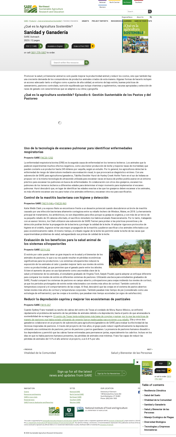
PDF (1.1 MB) (31, 46)
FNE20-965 (60, 203)
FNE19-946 (47, 203)
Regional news (29, 400)
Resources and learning (32, 394)
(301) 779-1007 (38, 52)
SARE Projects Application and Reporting (38, 402)
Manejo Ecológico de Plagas (159, 417)
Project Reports (100, 12)
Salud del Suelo (152, 395)
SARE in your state (30, 397)
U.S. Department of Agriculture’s (36, 423)
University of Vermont (106, 425)
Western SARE (75, 402)
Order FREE (160, 370)
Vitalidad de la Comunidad (158, 399)
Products (32, 21)
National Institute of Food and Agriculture (60, 423)
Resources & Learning (121, 12)
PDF (161, 363)
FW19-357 (45, 304)
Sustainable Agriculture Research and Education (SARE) (60, 421)
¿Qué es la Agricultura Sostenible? (49, 21)
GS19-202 (45, 249)
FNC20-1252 (46, 157)
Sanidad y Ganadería (154, 404)
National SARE (75, 392)
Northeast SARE (75, 397)
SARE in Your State (143, 12)
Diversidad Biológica (155, 421)
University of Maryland (115, 421)
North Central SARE (77, 394)
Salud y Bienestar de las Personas (156, 411)
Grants (85, 12)
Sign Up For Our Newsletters (108, 373)
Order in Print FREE (81, 46)
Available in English (55, 46)
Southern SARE (75, 400)
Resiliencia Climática (155, 390)
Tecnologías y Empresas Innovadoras (157, 428)
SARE (26, 21)
